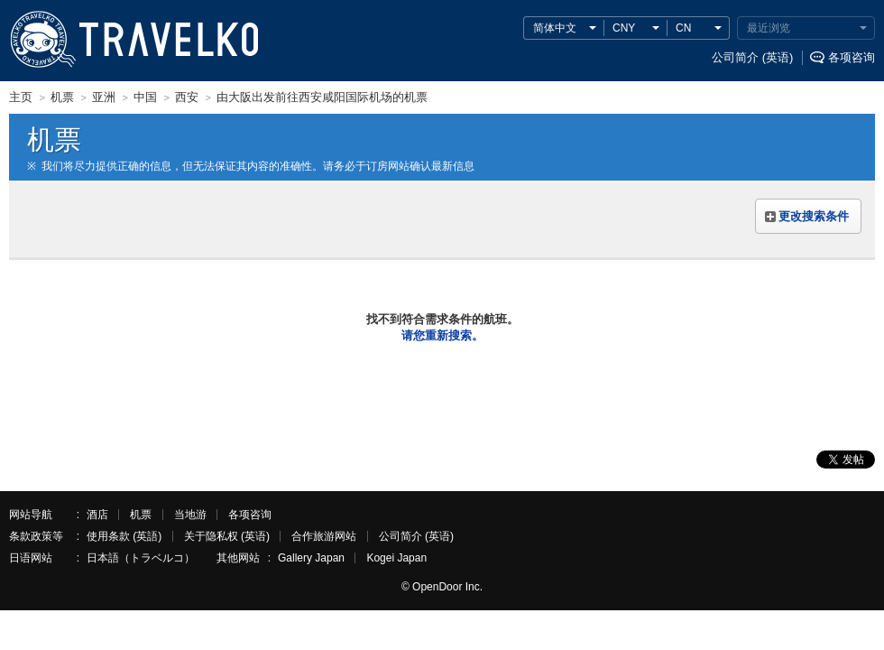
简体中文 (554, 28)
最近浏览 (768, 28)
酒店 (97, 514)
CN (683, 28)
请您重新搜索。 (442, 335)
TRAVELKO (42, 39)
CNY (623, 28)
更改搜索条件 (813, 216)
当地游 (190, 514)
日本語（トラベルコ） (141, 558)
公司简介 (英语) (752, 57)
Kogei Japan (396, 558)
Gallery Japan (311, 558)
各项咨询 (851, 57)
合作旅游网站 (323, 536)
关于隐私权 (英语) (227, 536)
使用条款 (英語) (124, 536)
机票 (141, 514)
